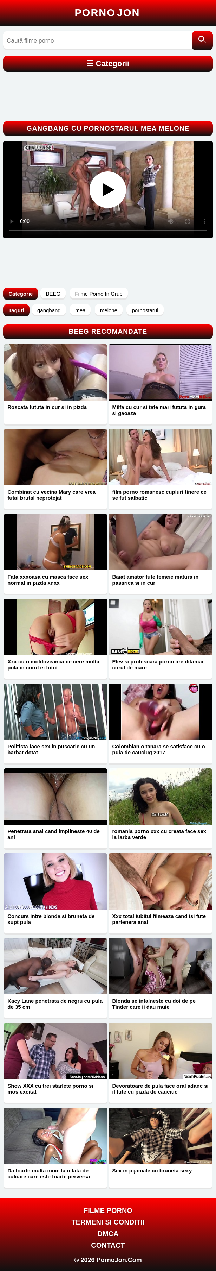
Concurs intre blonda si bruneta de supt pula (50, 919)
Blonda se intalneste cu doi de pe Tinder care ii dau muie (154, 1004)
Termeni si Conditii (108, 1222)
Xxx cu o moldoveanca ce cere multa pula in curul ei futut (53, 665)
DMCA (107, 1234)
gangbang (49, 310)
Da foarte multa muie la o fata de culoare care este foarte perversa (48, 1173)
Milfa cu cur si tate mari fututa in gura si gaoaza (159, 410)
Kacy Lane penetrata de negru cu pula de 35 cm (55, 1004)
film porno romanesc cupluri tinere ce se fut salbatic (159, 495)
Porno (107, 12)
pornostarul (145, 310)
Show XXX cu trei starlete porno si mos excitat (50, 1089)
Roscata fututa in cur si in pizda (47, 407)
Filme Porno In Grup (99, 294)
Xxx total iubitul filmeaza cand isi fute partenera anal (159, 919)
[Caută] (202, 40)
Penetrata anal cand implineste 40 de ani (53, 834)
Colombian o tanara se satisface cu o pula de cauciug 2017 (158, 749)
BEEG (53, 294)
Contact (108, 1245)
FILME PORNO (108, 1210)
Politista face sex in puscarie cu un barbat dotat (51, 749)
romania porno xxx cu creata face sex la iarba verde (159, 834)
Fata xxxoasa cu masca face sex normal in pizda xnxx (47, 580)
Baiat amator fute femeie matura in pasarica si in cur (155, 580)
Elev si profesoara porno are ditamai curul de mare (157, 665)
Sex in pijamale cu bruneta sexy (152, 1171)
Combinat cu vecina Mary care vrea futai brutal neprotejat (51, 495)
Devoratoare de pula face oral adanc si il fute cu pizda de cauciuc (160, 1089)
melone (108, 310)
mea (80, 310)
